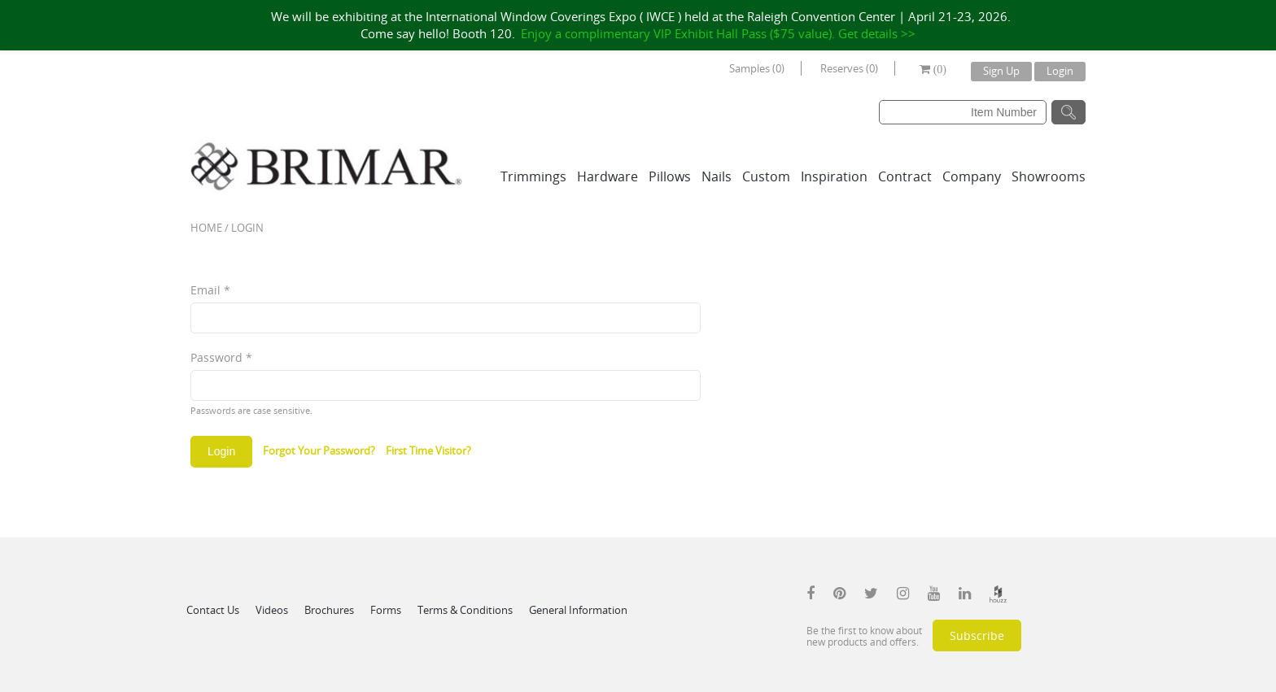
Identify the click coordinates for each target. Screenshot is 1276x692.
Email (210, 290)
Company (971, 176)
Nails (716, 176)
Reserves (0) (849, 68)
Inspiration (834, 176)
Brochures (329, 610)
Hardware (607, 176)
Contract (905, 176)
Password (221, 357)
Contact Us (212, 610)
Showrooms (1049, 176)
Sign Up (1001, 70)
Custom (766, 176)
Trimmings (533, 176)
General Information (578, 610)
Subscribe (977, 635)
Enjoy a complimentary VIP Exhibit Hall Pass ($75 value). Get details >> (718, 33)
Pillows (670, 176)
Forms (385, 610)
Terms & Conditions (465, 610)
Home (206, 227)
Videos (272, 610)
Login (1060, 70)
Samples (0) (756, 68)
